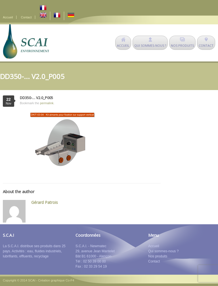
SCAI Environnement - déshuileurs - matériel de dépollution (26, 41)
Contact (26, 17)
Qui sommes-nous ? (163, 251)
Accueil (8, 17)
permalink (47, 103)
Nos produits (157, 256)
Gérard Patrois (44, 202)
